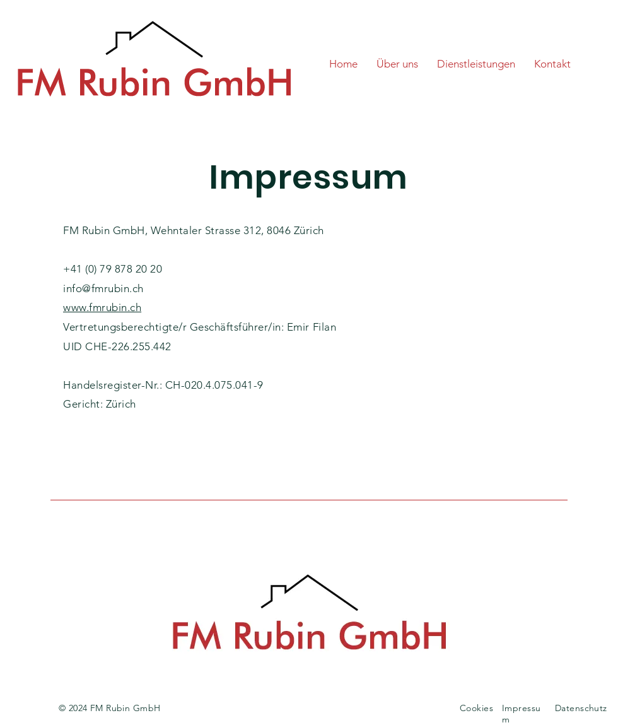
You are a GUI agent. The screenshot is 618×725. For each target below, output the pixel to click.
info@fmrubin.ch (103, 288)
